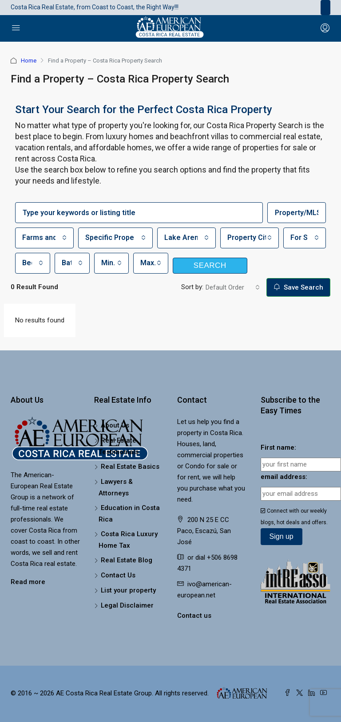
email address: (284, 477)
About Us (115, 425)
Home (28, 60)
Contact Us (118, 575)
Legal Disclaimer (127, 605)
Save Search (298, 287)
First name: (278, 447)
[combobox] (44, 238)
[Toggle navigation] (325, 7)
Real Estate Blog (126, 560)
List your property (128, 590)
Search (210, 265)
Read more (28, 582)
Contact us (194, 616)
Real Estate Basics (130, 467)
